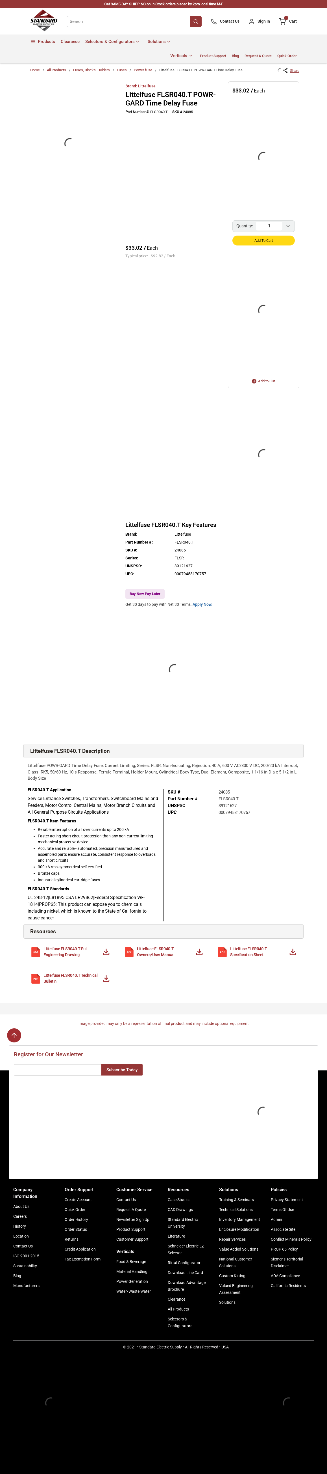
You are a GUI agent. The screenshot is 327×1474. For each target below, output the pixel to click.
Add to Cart (263, 240)
